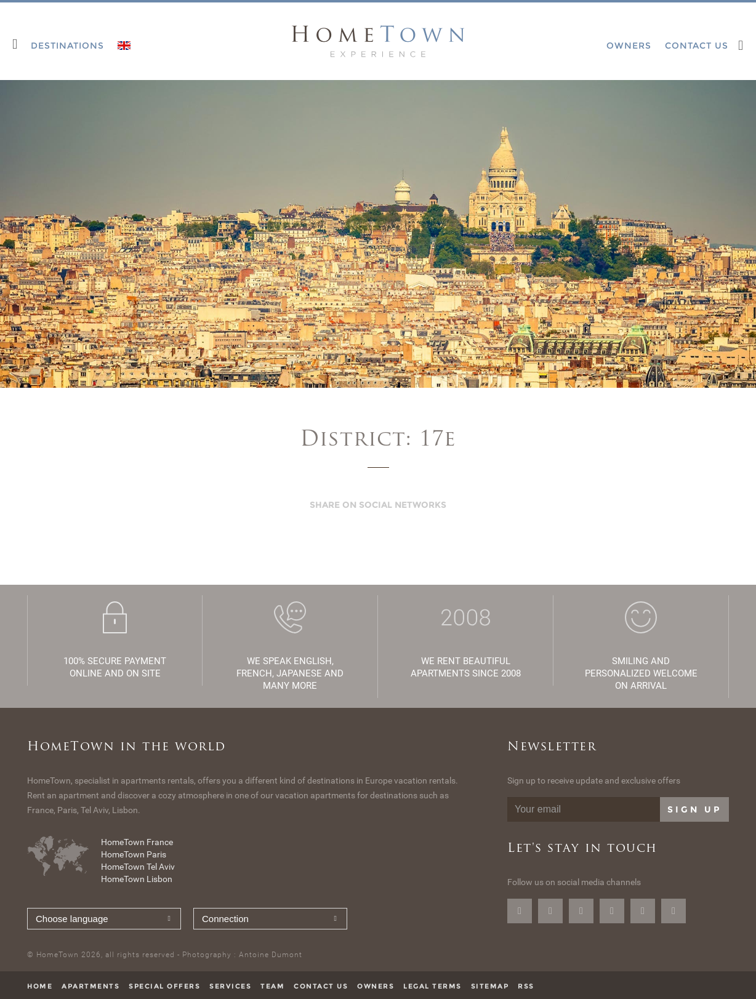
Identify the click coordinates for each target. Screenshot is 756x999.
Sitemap (490, 986)
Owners (375, 986)
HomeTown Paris (133, 854)
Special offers (164, 986)
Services (230, 986)
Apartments (90, 986)
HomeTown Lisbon (136, 879)
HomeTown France (137, 842)
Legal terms (432, 986)
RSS (526, 986)
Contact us (321, 986)
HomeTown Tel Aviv (138, 867)
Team (272, 986)
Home (39, 986)
